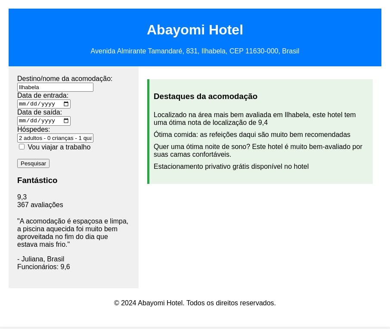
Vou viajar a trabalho (59, 149)
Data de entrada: (42, 95)
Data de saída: (39, 113)
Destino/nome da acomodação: (64, 78)
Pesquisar (33, 165)
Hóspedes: (33, 131)
